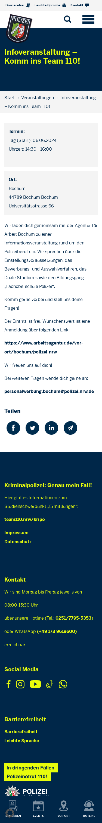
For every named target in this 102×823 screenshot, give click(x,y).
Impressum (16, 533)
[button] (10, 813)
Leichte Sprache (50, 5)
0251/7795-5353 (73, 618)
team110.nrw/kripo (24, 520)
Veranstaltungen (37, 97)
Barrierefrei (17, 5)
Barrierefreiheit (21, 732)
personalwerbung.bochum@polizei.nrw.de (49, 392)
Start (9, 97)
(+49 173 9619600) (57, 632)
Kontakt (79, 5)
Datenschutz (18, 542)
